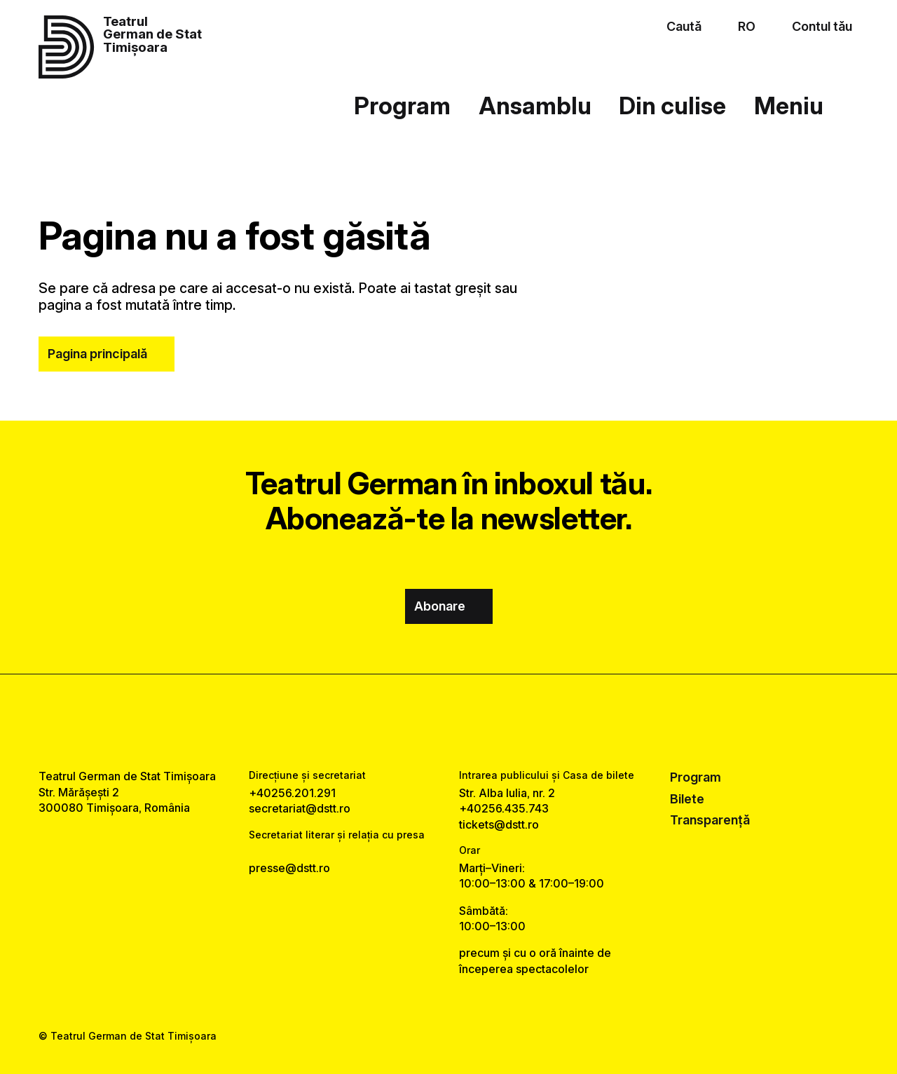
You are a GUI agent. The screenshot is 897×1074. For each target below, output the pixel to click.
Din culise (672, 105)
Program (402, 105)
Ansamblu (535, 105)
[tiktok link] (489, 721)
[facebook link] (408, 721)
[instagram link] (448, 721)
